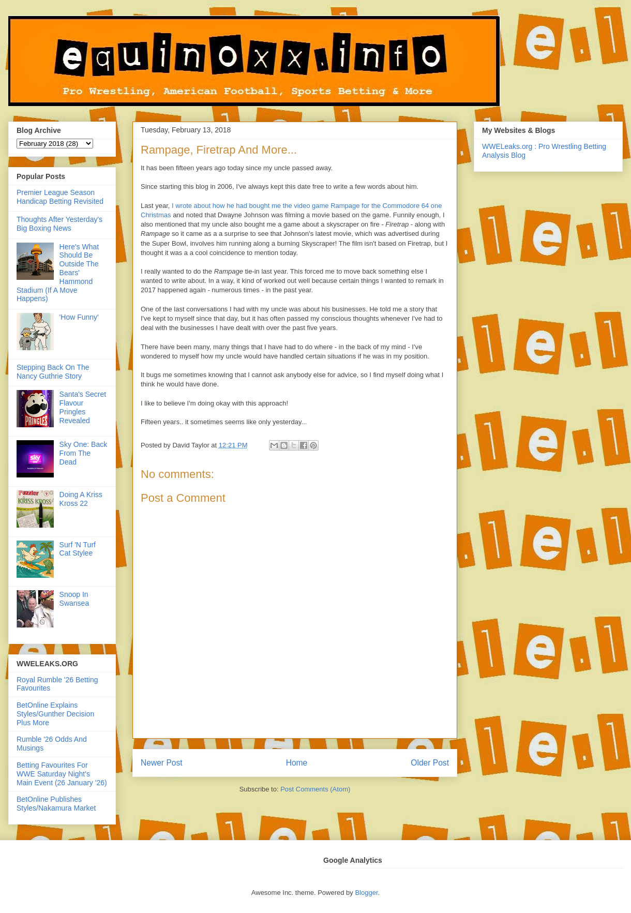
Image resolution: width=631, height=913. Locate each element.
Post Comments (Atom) (315, 789)
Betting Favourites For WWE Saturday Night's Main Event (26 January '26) (62, 774)
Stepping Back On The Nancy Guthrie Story (53, 371)
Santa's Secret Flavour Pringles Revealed (83, 407)
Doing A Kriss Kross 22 (80, 498)
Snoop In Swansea (74, 598)
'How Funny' (79, 317)
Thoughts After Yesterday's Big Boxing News (59, 223)
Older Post (430, 762)
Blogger (366, 892)
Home (297, 762)
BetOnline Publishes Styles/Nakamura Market (56, 803)
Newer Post (162, 762)
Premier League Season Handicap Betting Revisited (60, 196)
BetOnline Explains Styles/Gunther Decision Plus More (55, 714)
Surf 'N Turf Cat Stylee (77, 549)
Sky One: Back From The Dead (83, 453)
